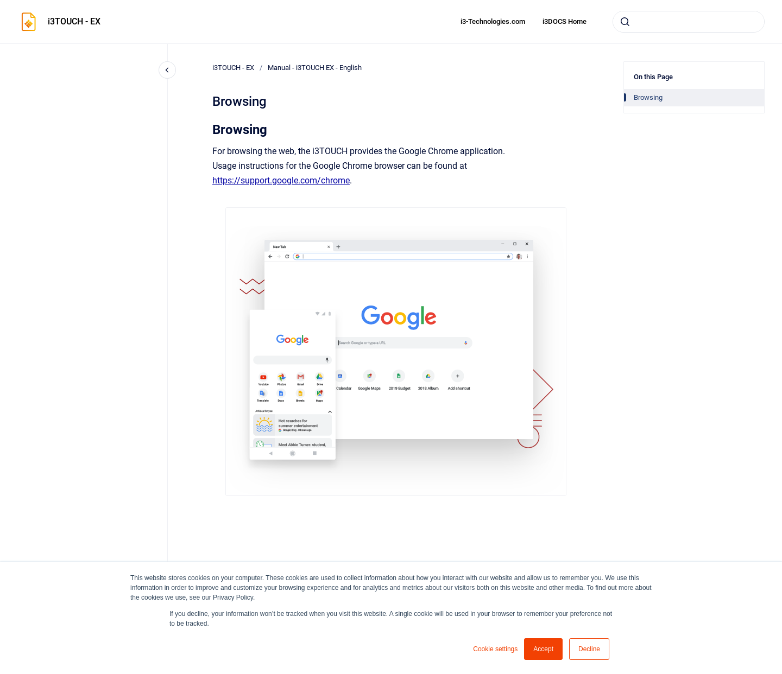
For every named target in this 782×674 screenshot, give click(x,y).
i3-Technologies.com (493, 21)
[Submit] (625, 21)
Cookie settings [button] (495, 649)
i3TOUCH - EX (74, 21)
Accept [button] (543, 649)
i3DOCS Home (564, 21)
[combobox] (688, 21)
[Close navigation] (167, 70)
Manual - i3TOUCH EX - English (315, 67)
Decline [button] (589, 649)
